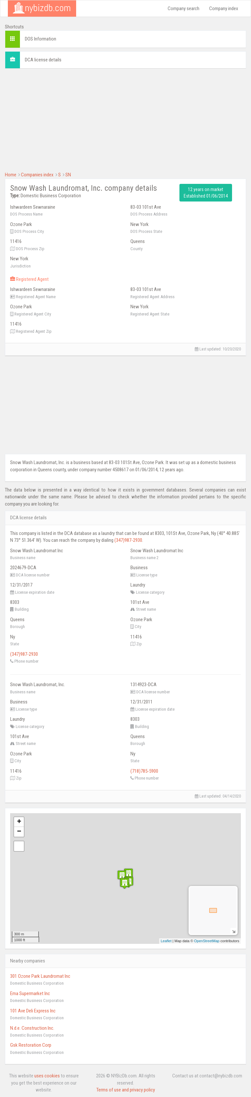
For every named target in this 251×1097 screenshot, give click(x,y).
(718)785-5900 (144, 771)
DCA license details (43, 60)
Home (10, 175)
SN (68, 175)
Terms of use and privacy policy (125, 1090)
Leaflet (166, 941)
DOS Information (40, 39)
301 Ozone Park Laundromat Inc (40, 976)
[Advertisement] (125, 119)
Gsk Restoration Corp (30, 1045)
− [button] (19, 832)
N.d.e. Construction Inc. (32, 1028)
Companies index (37, 175)
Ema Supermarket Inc (30, 993)
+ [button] (19, 822)
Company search (183, 8)
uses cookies (47, 1076)
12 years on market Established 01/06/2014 (206, 193)
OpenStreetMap (207, 941)
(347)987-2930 (128, 540)
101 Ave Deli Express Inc (33, 1011)
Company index (223, 8)
